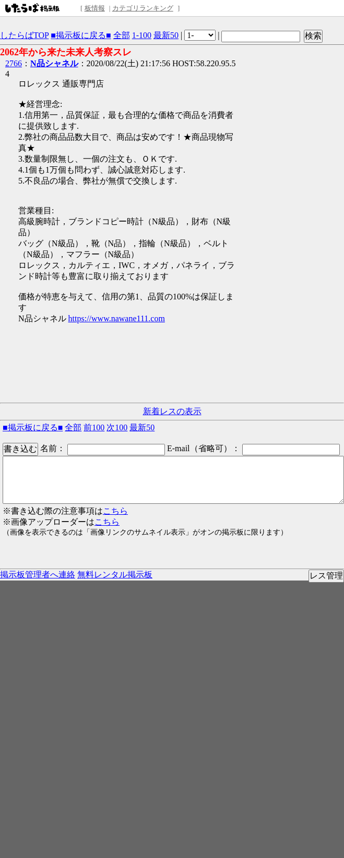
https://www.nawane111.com (116, 318)
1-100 (141, 35)
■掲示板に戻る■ (81, 35)
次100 (116, 427)
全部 (121, 35)
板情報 (95, 8)
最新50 (166, 35)
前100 (94, 427)
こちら (115, 510)
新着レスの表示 (172, 411)
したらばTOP (24, 35)
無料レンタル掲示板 (114, 574)
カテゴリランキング (142, 8)
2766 (13, 63)
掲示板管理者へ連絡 (37, 574)
